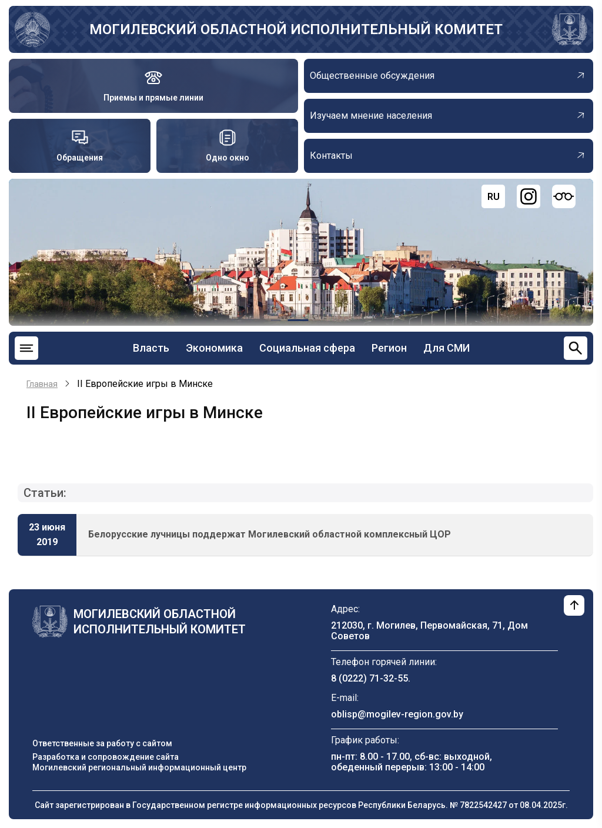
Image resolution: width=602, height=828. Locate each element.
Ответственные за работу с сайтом (102, 743)
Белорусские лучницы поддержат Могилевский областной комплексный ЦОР (269, 534)
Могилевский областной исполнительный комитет (296, 29)
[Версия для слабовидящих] (564, 196)
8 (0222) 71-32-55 (369, 678)
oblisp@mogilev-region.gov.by (397, 714)
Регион (389, 348)
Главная (42, 384)
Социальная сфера (307, 348)
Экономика (214, 348)
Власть (151, 348)
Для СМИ (446, 348)
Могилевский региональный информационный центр (139, 767)
